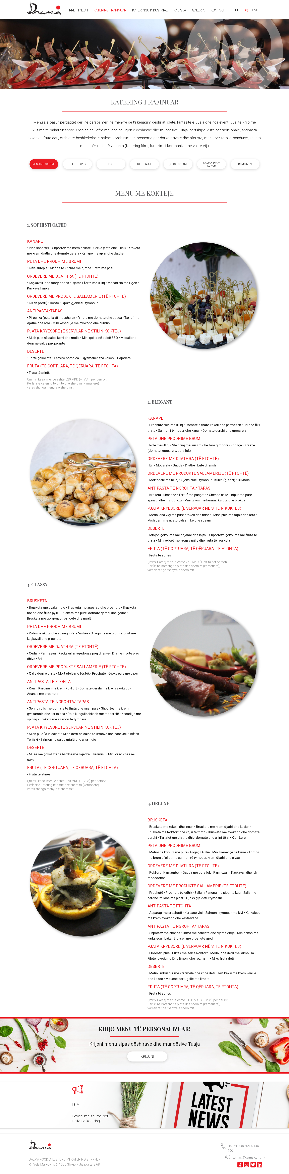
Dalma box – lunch (211, 164)
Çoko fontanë (178, 164)
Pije (110, 164)
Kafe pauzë (144, 164)
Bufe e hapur (77, 164)
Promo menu (245, 164)
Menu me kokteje (44, 164)
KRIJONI (147, 1056)
